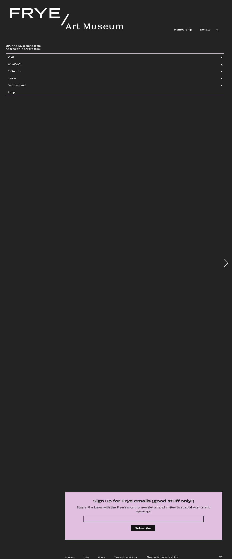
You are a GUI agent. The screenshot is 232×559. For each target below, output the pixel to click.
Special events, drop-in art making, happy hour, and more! (166, 474)
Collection (24, 71)
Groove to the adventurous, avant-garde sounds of (167, 390)
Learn (21, 78)
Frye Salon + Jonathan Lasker (82, 218)
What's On (24, 64)
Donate (205, 29)
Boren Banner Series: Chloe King (167, 218)
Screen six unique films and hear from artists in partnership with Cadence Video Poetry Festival (86, 475)
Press (101, 557)
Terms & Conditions (126, 557)
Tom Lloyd (73, 370)
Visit (20, 57)
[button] (226, 263)
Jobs (86, 557)
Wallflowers (74, 123)
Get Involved (26, 85)
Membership (183, 29)
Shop (20, 92)
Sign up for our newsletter (162, 557)
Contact (69, 557)
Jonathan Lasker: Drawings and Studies (167, 135)
